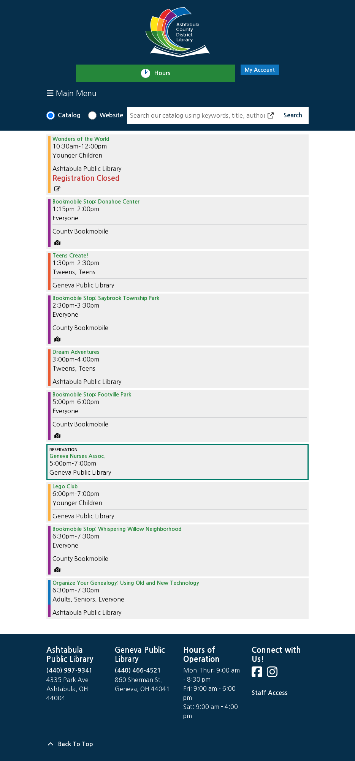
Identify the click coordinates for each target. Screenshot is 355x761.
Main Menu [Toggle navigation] (72, 93)
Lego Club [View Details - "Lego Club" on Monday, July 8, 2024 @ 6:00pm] (65, 486)
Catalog (69, 115)
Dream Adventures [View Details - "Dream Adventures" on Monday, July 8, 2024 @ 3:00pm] (76, 352)
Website (111, 115)
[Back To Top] (177, 744)
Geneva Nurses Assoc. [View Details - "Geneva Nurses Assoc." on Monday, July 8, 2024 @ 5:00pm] (77, 456)
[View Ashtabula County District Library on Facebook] (258, 674)
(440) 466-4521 (138, 670)
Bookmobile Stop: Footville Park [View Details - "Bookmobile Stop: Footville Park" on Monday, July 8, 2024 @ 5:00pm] (91, 394)
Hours (165, 73)
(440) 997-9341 (69, 670)
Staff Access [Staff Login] (269, 693)
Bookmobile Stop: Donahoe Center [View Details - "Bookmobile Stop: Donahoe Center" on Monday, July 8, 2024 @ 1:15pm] (95, 201)
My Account (260, 70)
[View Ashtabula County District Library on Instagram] (273, 674)
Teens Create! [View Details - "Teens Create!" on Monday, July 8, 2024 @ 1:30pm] (70, 255)
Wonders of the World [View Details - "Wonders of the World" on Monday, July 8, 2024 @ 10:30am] (80, 139)
